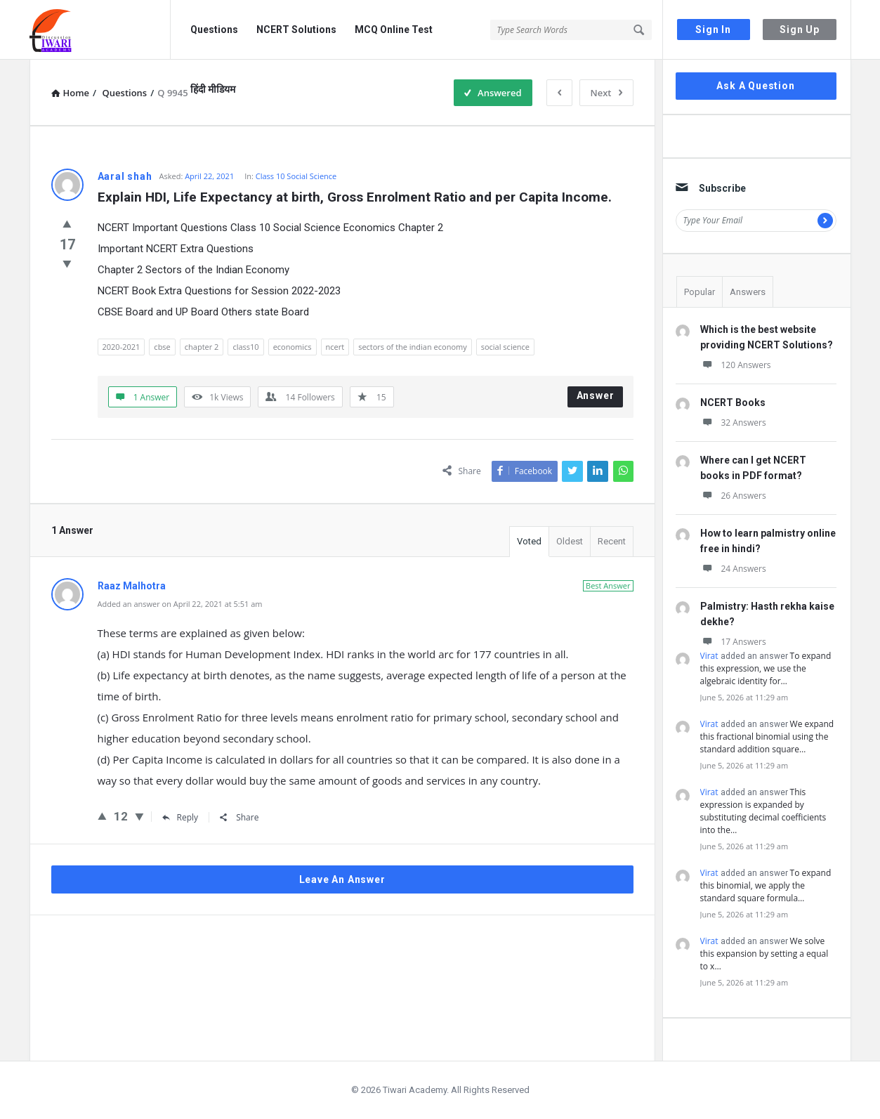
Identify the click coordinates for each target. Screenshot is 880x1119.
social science (505, 346)
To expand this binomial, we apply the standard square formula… (766, 885)
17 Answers (733, 642)
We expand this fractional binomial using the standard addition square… (767, 736)
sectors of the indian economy (412, 346)
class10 (245, 346)
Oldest (569, 541)
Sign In (713, 29)
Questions (214, 29)
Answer (596, 395)
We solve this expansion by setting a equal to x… (764, 953)
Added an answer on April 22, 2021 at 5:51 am (180, 603)
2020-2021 (121, 346)
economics (292, 346)
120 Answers (735, 365)
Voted (529, 541)
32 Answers (733, 422)
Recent (612, 541)
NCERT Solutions (296, 29)
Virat (709, 656)
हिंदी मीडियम (212, 89)
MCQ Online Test (394, 29)
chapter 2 (202, 346)
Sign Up (800, 29)
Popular (699, 292)
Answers (748, 292)
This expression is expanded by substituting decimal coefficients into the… (763, 811)
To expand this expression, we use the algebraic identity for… (766, 668)
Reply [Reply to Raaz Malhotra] (180, 817)
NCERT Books (733, 402)
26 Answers (733, 496)
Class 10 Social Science (296, 176)
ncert (335, 346)
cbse (162, 346)
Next (606, 92)
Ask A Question (755, 85)
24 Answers (733, 569)
